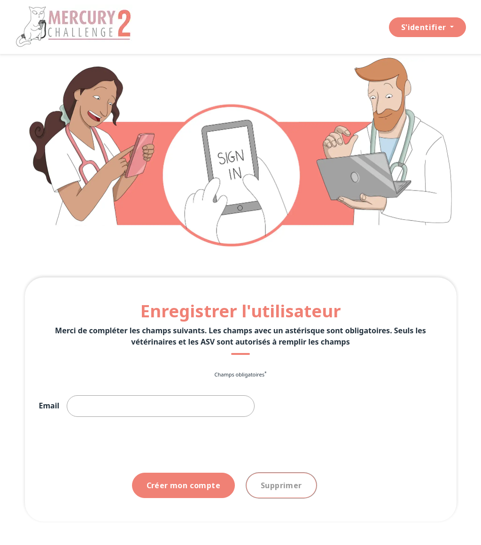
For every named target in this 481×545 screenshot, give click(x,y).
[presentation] (110, 447)
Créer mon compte (183, 485)
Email (49, 405)
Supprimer (281, 485)
